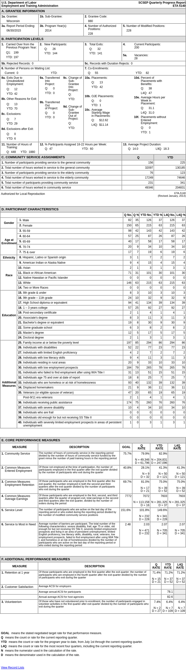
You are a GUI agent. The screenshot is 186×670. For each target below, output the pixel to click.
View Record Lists (12, 667)
